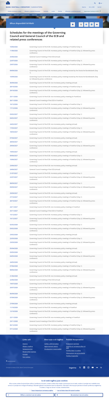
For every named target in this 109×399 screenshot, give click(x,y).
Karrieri (99, 7)
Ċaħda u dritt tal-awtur (51, 344)
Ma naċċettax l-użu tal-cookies (79, 394)
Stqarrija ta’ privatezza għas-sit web (75, 347)
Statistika (46, 11)
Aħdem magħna (28, 346)
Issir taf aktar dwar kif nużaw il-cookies (68, 390)
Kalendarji (34, 15)
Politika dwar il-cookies (73, 350)
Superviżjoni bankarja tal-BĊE (92, 11)
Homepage (9, 15)
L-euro (53, 11)
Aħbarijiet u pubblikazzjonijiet (73, 11)
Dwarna (84, 7)
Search (95, 3)
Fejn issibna (26, 357)
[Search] (86, 3)
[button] (97, 3)
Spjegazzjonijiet (27, 349)
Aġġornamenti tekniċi (51, 346)
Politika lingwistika (72, 356)
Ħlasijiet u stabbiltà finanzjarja (32, 11)
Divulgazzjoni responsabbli (52, 349)
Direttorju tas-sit (11, 361)
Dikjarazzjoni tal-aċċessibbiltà (75, 353)
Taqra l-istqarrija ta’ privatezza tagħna (42, 390)
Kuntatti (25, 354)
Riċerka (60, 11)
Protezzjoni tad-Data (72, 344)
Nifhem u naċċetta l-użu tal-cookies (30, 394)
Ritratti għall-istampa (29, 352)
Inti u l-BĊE (92, 7)
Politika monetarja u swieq (14, 11)
